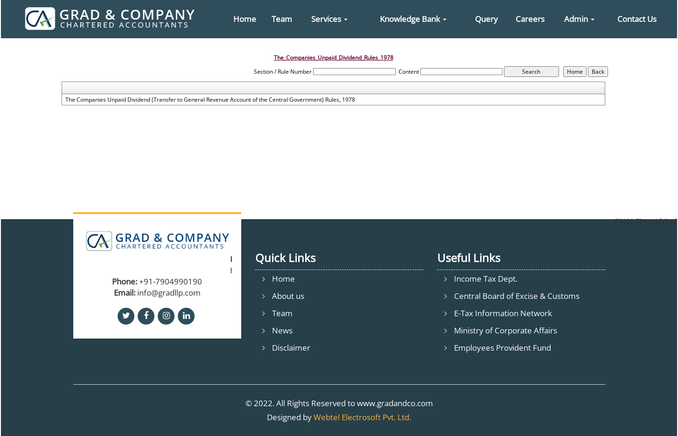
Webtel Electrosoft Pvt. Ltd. (362, 417)
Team (282, 19)
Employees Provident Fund (502, 348)
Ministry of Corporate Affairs (505, 330)
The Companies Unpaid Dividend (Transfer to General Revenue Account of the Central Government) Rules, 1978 (210, 100)
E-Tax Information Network (503, 313)
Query (486, 19)
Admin (579, 19)
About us (288, 296)
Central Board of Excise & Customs (517, 296)
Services (329, 19)
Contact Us (637, 19)
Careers (530, 19)
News (282, 330)
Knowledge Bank (413, 19)
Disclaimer (291, 348)
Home (244, 19)
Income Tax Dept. (485, 279)
